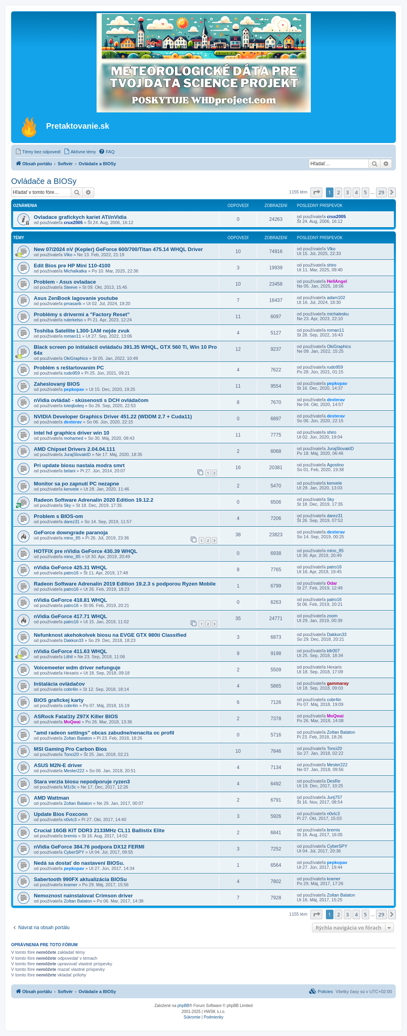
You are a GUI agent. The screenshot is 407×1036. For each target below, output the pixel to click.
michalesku (338, 313)
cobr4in (71, 689)
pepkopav (74, 389)
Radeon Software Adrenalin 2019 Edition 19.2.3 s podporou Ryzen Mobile (125, 584)
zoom (332, 615)
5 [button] (365, 192)
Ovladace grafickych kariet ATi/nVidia (80, 217)
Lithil (68, 656)
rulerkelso (73, 319)
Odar (332, 583)
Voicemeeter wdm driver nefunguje (77, 668)
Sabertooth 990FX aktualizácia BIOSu (80, 879)
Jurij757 (334, 797)
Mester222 (74, 770)
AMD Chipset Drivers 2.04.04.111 (74, 449)
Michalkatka (75, 271)
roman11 (72, 336)
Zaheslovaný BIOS (57, 384)
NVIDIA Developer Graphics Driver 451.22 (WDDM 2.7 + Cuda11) (113, 416)
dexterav (336, 399)
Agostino (335, 464)
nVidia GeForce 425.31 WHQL (70, 567)
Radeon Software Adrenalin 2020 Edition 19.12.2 (93, 500)
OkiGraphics (76, 358)
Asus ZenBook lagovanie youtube (76, 298)
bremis (70, 835)
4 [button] (356, 192)
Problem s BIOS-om (58, 516)
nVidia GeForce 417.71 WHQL (70, 616)
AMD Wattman (51, 798)
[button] (316, 192)
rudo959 (71, 373)
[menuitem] (38, 152)
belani (69, 470)
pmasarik (72, 303)
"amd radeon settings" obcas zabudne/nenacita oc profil (104, 733)
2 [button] (338, 192)
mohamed (73, 438)
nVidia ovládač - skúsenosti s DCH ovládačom (91, 400)
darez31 (71, 521)
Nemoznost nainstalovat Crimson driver (83, 896)
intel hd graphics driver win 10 (71, 433)
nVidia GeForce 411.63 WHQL (70, 651)
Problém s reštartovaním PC (69, 368)
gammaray (338, 683)
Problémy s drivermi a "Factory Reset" (82, 314)
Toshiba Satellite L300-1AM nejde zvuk (82, 331)
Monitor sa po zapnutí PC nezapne (76, 484)
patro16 (71, 572)
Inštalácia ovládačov (59, 684)
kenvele (71, 489)
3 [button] (347, 192)
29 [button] (381, 192)
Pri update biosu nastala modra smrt (79, 465)
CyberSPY (74, 852)
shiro (331, 265)
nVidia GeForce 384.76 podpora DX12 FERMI (89, 847)
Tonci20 (71, 754)
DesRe (333, 781)
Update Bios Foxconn (61, 814)
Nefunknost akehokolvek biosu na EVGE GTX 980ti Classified (110, 635)
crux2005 (73, 222)
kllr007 (333, 650)
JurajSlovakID (77, 454)
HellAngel (337, 281)
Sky (67, 505)
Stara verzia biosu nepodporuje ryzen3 (82, 782)
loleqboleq (73, 405)
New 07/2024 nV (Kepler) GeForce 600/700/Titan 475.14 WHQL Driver (118, 249)
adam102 (336, 297)
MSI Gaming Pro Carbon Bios (70, 749)
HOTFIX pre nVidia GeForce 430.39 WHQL (86, 551)
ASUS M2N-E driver (58, 765)
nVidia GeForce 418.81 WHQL (70, 600)
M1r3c (70, 787)
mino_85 (72, 537)
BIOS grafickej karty (58, 700)
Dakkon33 (73, 640)
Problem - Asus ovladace (65, 282)
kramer (70, 884)
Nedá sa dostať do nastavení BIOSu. (79, 863)
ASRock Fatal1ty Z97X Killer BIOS (76, 716)
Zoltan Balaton (78, 738)
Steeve (70, 287)
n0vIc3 (70, 819)
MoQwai (72, 721)
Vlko (68, 254)
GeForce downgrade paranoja (71, 532)
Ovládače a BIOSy (44, 181)
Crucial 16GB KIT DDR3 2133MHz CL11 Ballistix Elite (99, 830)
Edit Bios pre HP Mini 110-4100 (72, 266)
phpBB (183, 1005)
